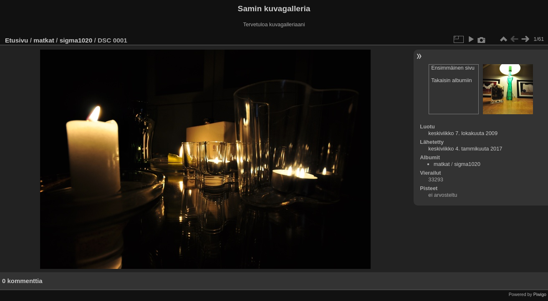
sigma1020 (76, 40)
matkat (43, 40)
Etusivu (16, 40)
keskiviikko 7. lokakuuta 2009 (462, 133)
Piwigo (539, 294)
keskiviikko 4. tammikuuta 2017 (465, 148)
